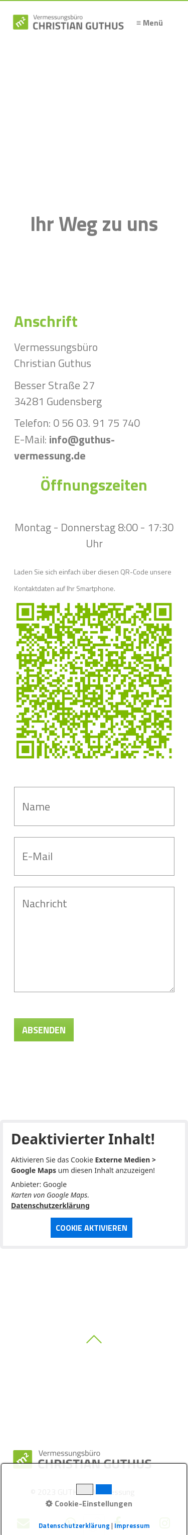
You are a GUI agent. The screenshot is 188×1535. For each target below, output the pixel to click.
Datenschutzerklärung (50, 1205)
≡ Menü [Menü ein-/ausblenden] (149, 23)
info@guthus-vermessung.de (64, 447)
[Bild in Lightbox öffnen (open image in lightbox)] (94, 681)
